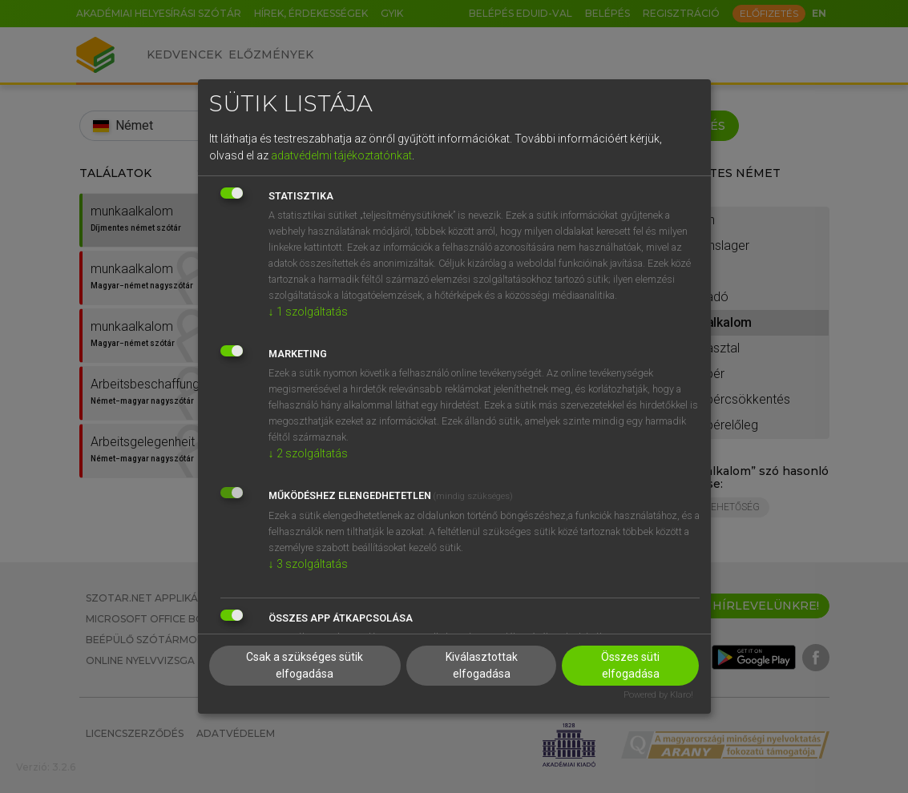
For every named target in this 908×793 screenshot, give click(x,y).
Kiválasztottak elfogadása (482, 665)
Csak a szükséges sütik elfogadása (304, 665)
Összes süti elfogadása (630, 665)
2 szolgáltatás (308, 453)
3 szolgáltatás (308, 564)
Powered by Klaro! (658, 695)
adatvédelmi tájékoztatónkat (341, 155)
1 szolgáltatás (308, 311)
